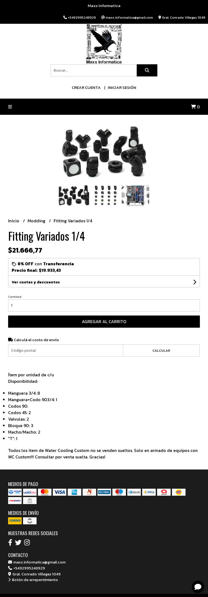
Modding (37, 220)
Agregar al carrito (104, 321)
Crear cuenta (86, 87)
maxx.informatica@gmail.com (37, 562)
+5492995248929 (26, 568)
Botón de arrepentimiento (33, 580)
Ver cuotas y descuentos (36, 282)
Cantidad (14, 296)
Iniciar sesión (122, 87)
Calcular (161, 350)
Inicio (14, 220)
